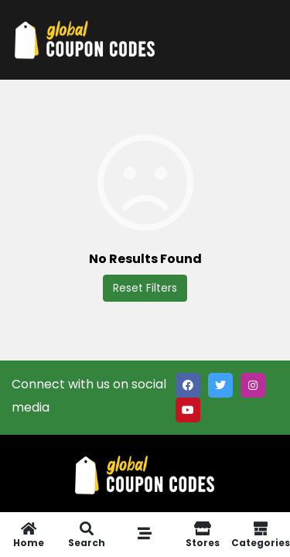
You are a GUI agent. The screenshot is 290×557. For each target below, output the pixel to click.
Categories (260, 534)
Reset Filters (145, 288)
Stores (202, 534)
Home (29, 534)
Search (87, 534)
